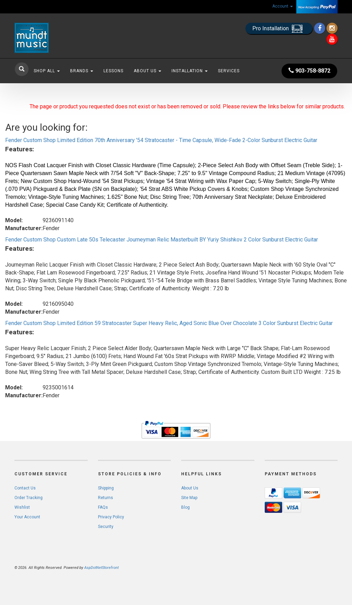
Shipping (106, 488)
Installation (190, 70)
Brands (81, 70)
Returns (105, 497)
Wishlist (22, 507)
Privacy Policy (111, 517)
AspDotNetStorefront (101, 567)
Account (282, 6)
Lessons (113, 70)
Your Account (27, 517)
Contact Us (25, 488)
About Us (147, 70)
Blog (185, 507)
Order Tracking (28, 497)
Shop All (47, 70)
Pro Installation (279, 29)
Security (105, 526)
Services (229, 70)
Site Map (189, 497)
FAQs (103, 507)
